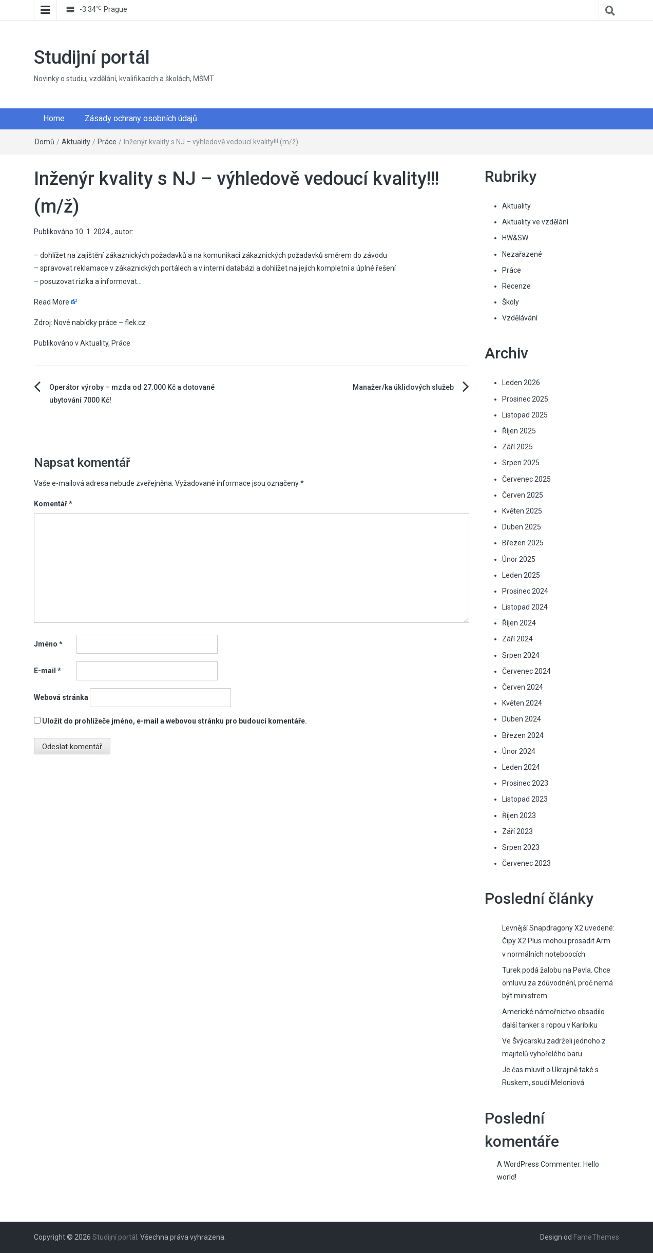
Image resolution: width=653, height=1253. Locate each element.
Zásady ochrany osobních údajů (141, 118)
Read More (51, 302)
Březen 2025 (523, 543)
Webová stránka (61, 697)
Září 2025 (517, 447)
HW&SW (515, 238)
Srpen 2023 (521, 847)
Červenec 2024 (526, 671)
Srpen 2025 (521, 463)
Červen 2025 (522, 495)
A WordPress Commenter (538, 1164)
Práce (107, 142)
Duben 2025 (521, 527)
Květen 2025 (522, 511)
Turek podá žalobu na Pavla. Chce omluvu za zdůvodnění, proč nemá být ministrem (557, 983)
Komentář (53, 504)
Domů (44, 142)
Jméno (48, 644)
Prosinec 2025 (525, 399)
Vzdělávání (519, 318)
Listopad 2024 (525, 607)
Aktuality (76, 142)
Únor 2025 (518, 559)
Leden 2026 (521, 382)
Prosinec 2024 (525, 591)
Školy (510, 302)
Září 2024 (517, 639)
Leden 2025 (521, 575)
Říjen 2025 (519, 431)
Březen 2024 (523, 735)
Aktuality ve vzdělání (535, 222)
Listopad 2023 (525, 799)
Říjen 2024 (519, 623)
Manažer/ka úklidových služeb (403, 387)
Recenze (516, 286)
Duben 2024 (521, 719)
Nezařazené (522, 254)
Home (54, 118)
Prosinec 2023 (525, 783)
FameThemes (596, 1237)
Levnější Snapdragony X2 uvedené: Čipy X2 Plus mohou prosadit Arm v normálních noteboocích (558, 941)
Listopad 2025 (525, 415)
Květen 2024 (522, 703)
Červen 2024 (522, 687)
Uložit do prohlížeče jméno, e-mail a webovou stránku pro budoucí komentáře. (174, 721)
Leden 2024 (521, 767)
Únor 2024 (518, 751)
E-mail (47, 671)
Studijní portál (92, 57)
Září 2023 (517, 831)
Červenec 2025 (526, 479)
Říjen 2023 (519, 815)
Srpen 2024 (521, 655)
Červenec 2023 (526, 863)
